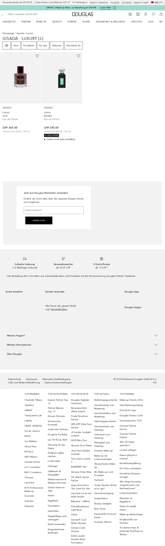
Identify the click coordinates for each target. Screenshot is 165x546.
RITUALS (28, 451)
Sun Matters (30, 441)
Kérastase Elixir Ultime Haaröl (79, 410)
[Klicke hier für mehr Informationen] (114, 8)
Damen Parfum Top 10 (58, 402)
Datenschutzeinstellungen (58, 382)
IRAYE (27, 436)
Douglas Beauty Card (131, 415)
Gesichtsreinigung (103, 493)
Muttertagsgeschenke (105, 400)
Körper (72, 21)
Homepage (8, 33)
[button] (82, 335)
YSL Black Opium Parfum (80, 479)
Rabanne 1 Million (80, 501)
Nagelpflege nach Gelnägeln (57, 518)
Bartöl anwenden (57, 524)
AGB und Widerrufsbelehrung (24, 382)
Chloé (74, 514)
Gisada (20, 33)
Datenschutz (14, 379)
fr (161, 2)
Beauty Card (141, 3)
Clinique (28, 477)
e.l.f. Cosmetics (32, 467)
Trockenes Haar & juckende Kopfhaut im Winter (131, 531)
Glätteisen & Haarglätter (54, 473)
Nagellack (53, 500)
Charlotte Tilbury (33, 400)
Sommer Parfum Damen (128, 436)
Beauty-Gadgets (103, 503)
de (154, 2)
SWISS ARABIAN (33, 425)
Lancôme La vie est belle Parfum (81, 495)
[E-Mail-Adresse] (54, 210)
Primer (51, 495)
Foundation (54, 506)
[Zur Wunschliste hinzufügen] (37, 56)
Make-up (41, 21)
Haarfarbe (53, 511)
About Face (30, 446)
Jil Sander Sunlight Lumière (81, 434)
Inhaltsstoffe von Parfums (128, 521)
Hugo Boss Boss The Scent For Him (80, 487)
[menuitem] (11, 22)
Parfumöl (99, 480)
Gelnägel (53, 466)
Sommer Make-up (103, 450)
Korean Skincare (56, 416)
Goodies (127, 3)
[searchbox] (31, 14)
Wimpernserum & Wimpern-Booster (57, 481)
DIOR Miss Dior (79, 440)
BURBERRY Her (79, 466)
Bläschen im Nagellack (126, 500)
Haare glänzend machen (128, 457)
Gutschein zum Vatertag (102, 436)
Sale (151, 21)
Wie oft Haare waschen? (127, 444)
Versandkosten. (59, 309)
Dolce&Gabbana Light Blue (80, 508)
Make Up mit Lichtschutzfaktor (103, 457)
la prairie (29, 496)
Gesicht (57, 21)
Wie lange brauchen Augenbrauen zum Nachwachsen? (130, 485)
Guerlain (29, 501)
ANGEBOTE (9, 21)
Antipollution (101, 498)
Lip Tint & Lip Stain (58, 439)
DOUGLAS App (128, 410)
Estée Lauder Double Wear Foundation (78, 539)
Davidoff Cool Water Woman (78, 521)
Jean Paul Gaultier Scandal (80, 452)
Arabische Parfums (58, 429)
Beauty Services (99, 3)
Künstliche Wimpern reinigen (130, 475)
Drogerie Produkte (57, 434)
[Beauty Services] (130, 14)
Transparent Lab (33, 415)
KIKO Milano (30, 456)
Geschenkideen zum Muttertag (105, 415)
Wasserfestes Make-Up (105, 466)
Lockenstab (54, 461)
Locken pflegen (128, 450)
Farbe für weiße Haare (128, 508)
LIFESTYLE (136, 21)
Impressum (31, 379)
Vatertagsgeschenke (105, 421)
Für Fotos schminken (130, 468)
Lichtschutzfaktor (129, 493)
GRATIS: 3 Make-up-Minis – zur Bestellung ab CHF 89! (71, 7)
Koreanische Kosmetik (54, 423)
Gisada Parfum (32, 462)
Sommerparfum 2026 (131, 420)
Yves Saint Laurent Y (81, 460)
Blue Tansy (100, 508)
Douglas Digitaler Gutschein (80, 402)
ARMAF (28, 410)
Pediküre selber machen (56, 455)
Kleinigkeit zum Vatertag (102, 444)
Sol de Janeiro (32, 431)
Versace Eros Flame (81, 445)
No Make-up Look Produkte (103, 474)
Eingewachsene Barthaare (56, 531)
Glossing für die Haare (56, 447)
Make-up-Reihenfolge (131, 514)
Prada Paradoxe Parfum (79, 418)
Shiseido (29, 506)
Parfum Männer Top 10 (56, 410)
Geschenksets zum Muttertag (104, 407)
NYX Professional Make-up (33, 489)
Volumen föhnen (103, 522)
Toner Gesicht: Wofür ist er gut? (105, 487)
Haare (86, 21)
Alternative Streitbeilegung (56, 379)
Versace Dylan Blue (81, 472)
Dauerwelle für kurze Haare (105, 516)
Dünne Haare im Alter (56, 489)
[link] (20, 92)
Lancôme (29, 482)
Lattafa (28, 420)
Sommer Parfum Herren (128, 427)
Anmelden (39, 220)
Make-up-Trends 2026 (131, 400)
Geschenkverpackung (131, 405)
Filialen (115, 3)
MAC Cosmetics (32, 472)
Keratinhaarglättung (130, 463)
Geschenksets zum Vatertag (104, 428)
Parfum (25, 21)
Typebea (29, 405)
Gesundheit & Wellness (110, 21)
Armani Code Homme (78, 529)
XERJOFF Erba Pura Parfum (81, 426)
